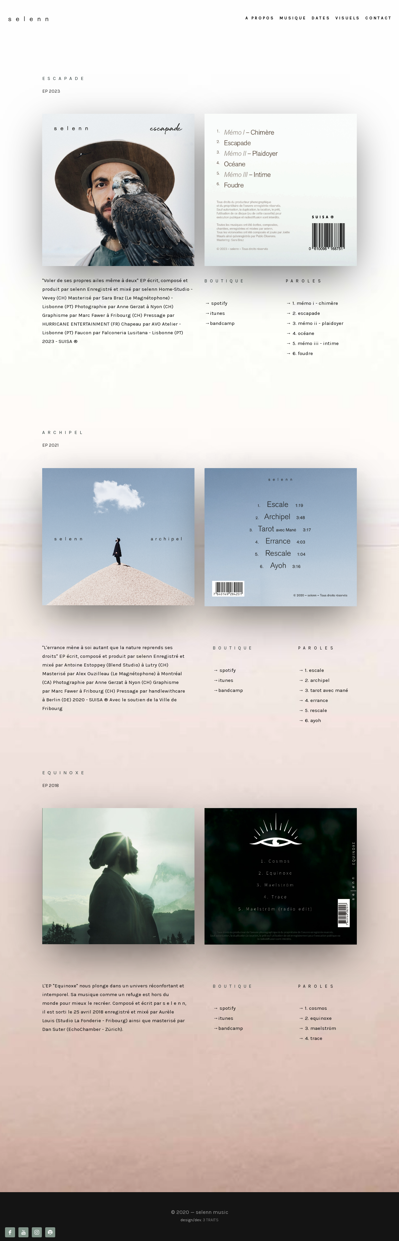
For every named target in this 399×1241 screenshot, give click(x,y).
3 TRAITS (211, 1220)
